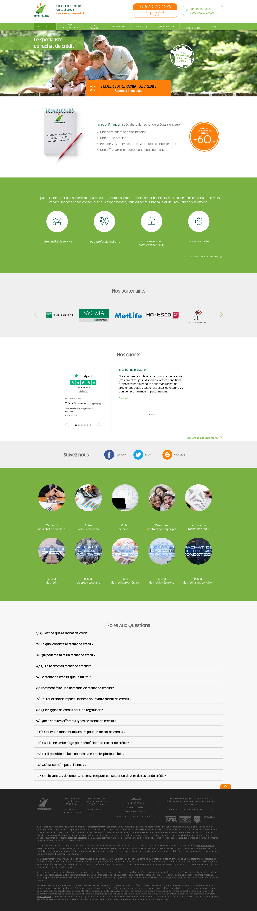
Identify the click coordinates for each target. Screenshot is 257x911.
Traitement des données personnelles (136, 816)
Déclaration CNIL (136, 802)
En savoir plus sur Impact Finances (201, 256)
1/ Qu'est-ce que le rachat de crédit (61, 633)
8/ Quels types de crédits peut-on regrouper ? (69, 710)
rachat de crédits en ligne (164, 858)
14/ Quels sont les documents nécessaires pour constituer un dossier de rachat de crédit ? (101, 776)
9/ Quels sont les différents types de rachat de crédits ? (76, 721)
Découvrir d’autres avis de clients (202, 437)
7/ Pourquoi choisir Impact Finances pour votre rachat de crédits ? (83, 699)
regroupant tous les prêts (103, 826)
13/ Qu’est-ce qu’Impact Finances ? (61, 765)
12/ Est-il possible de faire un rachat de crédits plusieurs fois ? (80, 754)
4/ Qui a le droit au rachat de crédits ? (63, 666)
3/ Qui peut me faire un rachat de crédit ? (65, 655)
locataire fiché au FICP (64, 877)
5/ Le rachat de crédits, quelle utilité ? (63, 677)
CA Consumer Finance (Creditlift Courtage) (66, 838)
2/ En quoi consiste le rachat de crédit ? (64, 644)
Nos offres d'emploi (136, 811)
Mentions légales (135, 807)
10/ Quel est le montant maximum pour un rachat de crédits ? (80, 732)
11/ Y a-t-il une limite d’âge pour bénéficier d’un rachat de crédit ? (82, 743)
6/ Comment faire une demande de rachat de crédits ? (75, 688)
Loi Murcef (136, 798)
